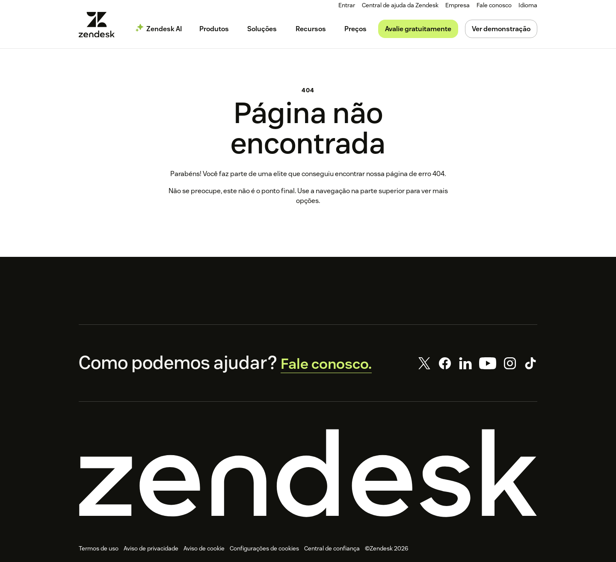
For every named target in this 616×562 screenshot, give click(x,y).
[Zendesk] (308, 466)
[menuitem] (458, 5)
